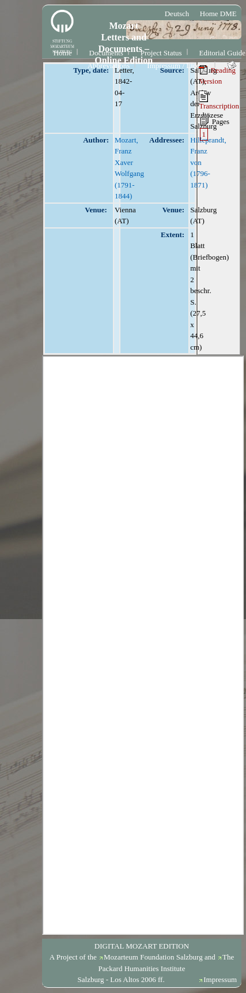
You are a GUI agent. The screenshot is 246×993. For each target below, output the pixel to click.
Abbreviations (109, 65)
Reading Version (217, 75)
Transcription (219, 100)
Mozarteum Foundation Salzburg (153, 957)
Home (63, 52)
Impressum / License (178, 65)
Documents (106, 52)
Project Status (161, 52)
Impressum (220, 979)
